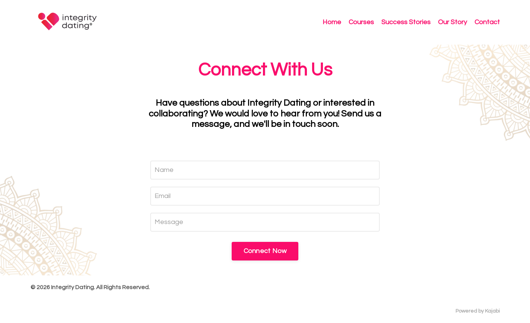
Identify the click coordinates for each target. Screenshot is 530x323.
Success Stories (406, 22)
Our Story (452, 22)
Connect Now (265, 251)
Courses (361, 22)
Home (332, 22)
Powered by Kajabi (478, 311)
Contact (487, 22)
